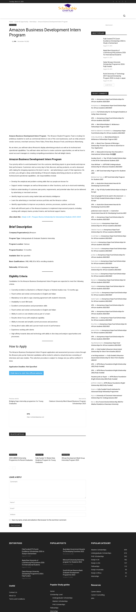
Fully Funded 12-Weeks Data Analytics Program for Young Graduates (44, 406)
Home (11, 22)
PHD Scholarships (58, 550)
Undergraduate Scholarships (62, 543)
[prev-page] (10, 413)
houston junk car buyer (99, 377)
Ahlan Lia (94, 318)
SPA (15, 41)
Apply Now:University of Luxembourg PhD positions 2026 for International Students (114, 53)
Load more (109, 85)
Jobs (51, 560)
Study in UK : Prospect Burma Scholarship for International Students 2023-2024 (51, 163)
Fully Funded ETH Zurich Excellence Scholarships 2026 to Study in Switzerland (114, 41)
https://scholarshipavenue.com (35, 363)
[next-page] (14, 413)
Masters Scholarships (60, 546)
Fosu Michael (95, 164)
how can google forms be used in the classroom (107, 196)
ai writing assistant (97, 355)
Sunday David (96, 158)
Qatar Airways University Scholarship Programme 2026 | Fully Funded (114, 64)
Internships (33, 22)
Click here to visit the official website (26, 319)
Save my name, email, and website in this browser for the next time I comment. (39, 465)
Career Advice (96, 537)
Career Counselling (97, 540)
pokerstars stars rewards (99, 211)
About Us (12, 541)
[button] (124, 15)
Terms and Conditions (17, 544)
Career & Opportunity (21, 22)
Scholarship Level (56, 540)
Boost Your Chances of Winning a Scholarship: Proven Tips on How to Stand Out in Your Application (107, 145)
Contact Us (13, 538)
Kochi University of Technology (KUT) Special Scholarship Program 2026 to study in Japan (114, 76)
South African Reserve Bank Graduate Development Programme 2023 (73, 518)
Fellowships (54, 553)
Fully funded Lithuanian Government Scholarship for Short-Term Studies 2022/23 (107, 357)
